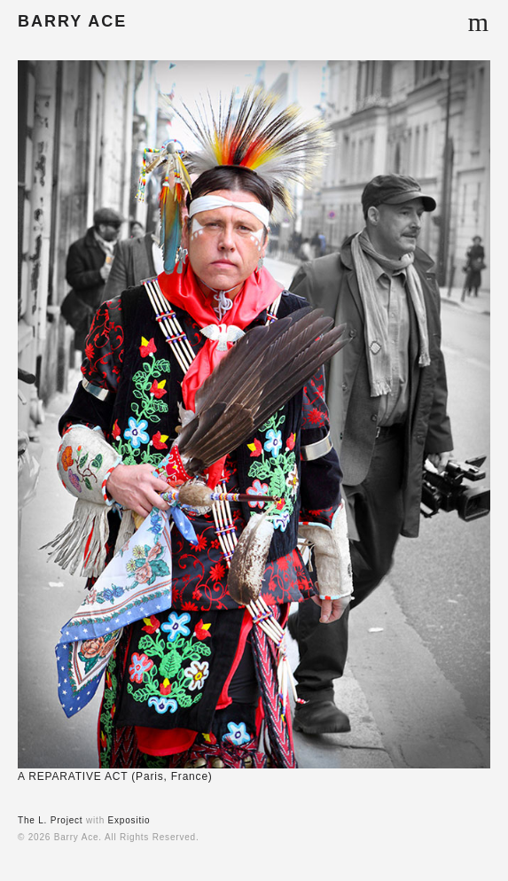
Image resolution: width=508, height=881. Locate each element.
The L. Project (50, 820)
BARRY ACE (72, 21)
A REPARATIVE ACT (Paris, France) (115, 776)
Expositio (129, 820)
